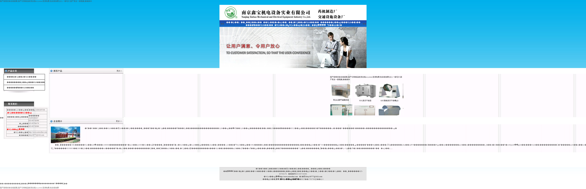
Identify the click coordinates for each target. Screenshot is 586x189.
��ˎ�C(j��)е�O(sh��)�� (303, 22)
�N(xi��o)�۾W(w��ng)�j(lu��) (292, 25)
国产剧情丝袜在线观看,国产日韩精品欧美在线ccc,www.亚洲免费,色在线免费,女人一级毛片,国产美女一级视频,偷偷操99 (46, 1)
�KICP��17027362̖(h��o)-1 (311, 179)
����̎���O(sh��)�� (259, 25)
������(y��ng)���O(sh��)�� (340, 22)
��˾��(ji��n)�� (251, 22)
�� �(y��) (232, 22)
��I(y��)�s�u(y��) (275, 22)
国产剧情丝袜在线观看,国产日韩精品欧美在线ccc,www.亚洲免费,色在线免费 (29, 188)
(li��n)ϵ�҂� (334, 25)
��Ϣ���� (319, 25)
